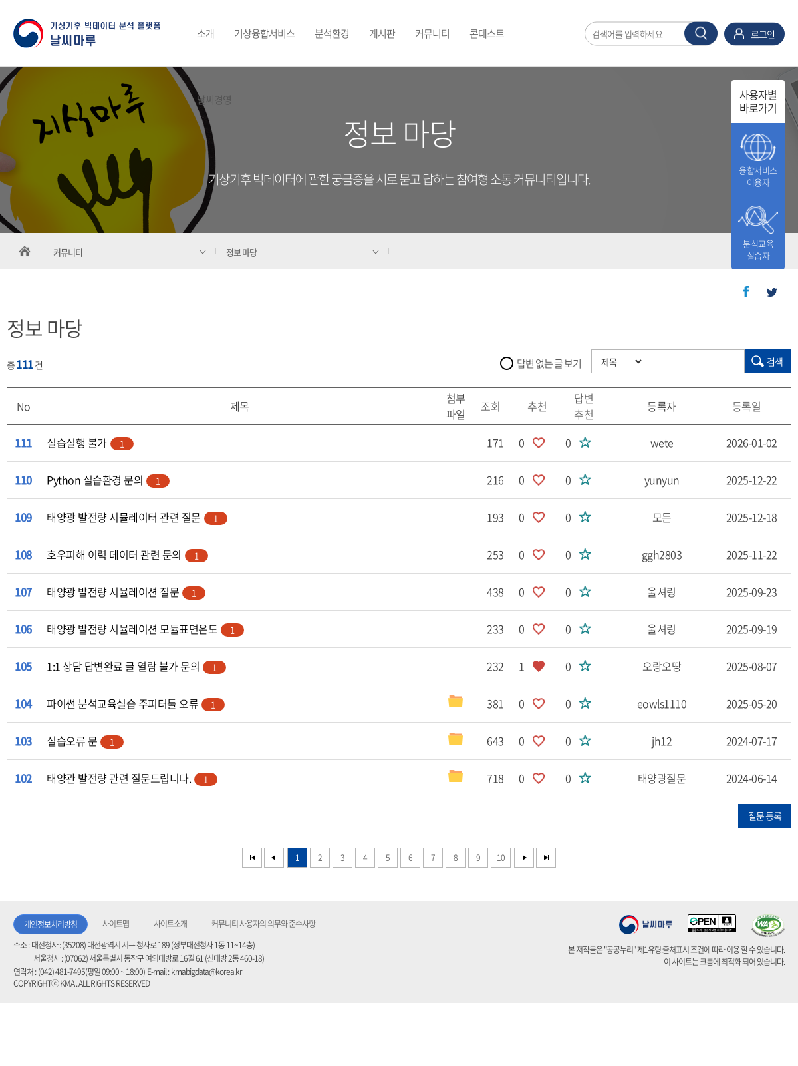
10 (501, 858)
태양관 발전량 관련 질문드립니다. (132, 778)
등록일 (751, 406)
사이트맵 (115, 924)
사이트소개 (170, 924)
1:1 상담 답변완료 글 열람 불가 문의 (136, 666)
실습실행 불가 (90, 442)
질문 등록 (764, 815)
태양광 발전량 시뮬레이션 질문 (126, 592)
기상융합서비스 (264, 33)
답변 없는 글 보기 (549, 363)
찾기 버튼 (701, 33)
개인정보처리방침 (50, 924)
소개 (205, 33)
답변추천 (588, 406)
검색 (775, 361)
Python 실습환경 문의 (108, 480)
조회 (495, 406)
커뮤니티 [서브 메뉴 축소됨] (67, 252)
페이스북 (746, 292)
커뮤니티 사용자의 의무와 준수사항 (263, 924)
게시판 (382, 33)
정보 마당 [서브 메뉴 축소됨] (241, 252)
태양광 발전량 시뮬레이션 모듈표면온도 (145, 629)
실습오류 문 (85, 741)
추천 (542, 406)
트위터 (772, 292)
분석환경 (332, 33)
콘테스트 (486, 33)
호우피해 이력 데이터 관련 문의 (127, 554)
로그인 (763, 33)
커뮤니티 (432, 33)
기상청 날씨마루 (645, 924)
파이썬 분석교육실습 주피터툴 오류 (136, 703)
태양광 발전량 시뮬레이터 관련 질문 (137, 517)
